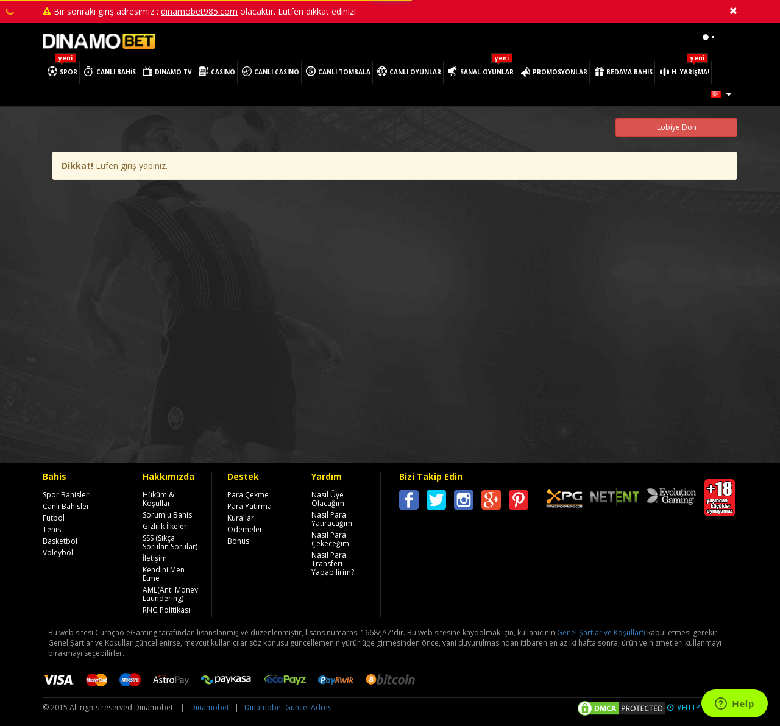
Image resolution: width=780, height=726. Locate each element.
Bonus (238, 541)
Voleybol (58, 552)
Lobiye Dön (677, 127)
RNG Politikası (166, 610)
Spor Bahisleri (67, 494)
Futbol (54, 518)
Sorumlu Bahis (167, 515)
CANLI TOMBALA (344, 72)
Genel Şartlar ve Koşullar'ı (601, 632)
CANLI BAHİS (116, 72)
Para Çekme (248, 494)
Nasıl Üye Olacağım (327, 498)
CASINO (223, 72)
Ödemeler (245, 529)
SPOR (68, 72)
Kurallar (240, 518)
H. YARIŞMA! (690, 72)
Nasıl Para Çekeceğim (330, 539)
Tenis (52, 529)
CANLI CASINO (276, 72)
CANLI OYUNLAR (415, 72)
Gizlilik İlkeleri (166, 526)
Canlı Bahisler (66, 506)
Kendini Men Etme (164, 573)
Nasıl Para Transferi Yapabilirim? (332, 563)
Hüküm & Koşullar (158, 498)
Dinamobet (209, 707)
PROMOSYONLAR (560, 72)
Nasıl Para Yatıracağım (331, 519)
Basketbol (60, 541)
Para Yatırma (249, 506)
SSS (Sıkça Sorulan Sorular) (170, 542)
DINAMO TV (173, 72)
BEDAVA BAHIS (629, 72)
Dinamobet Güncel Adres (288, 707)
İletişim (155, 558)
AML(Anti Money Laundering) (170, 594)
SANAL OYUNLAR (487, 72)
